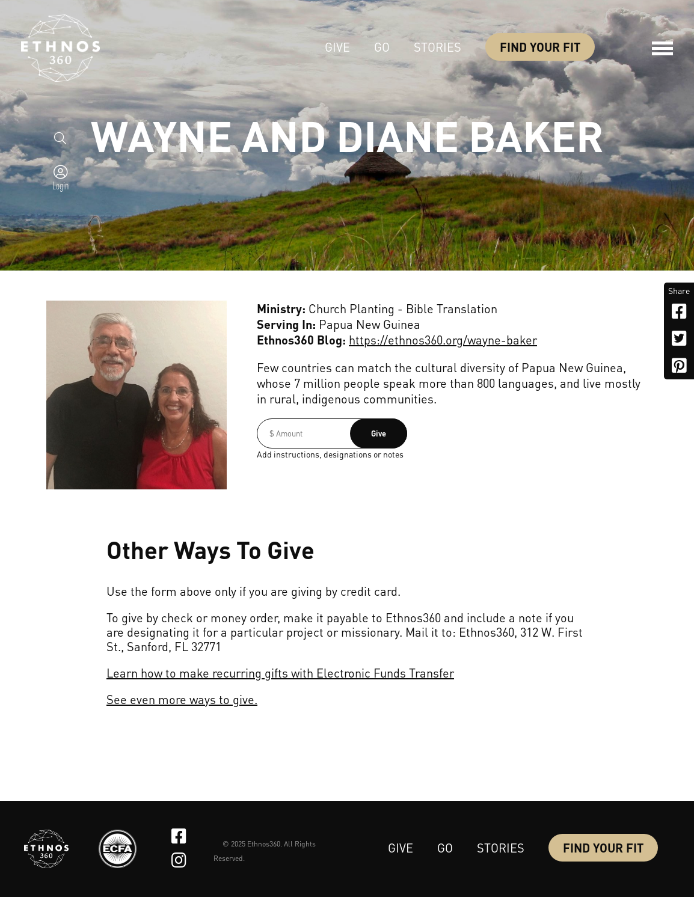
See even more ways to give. (181, 699)
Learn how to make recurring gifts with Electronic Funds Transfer (280, 673)
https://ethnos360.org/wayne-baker (443, 339)
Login (60, 185)
